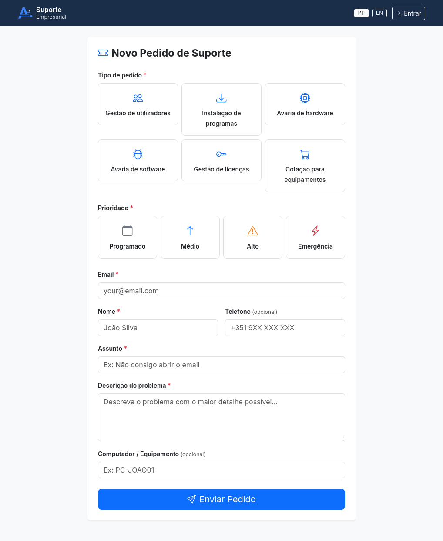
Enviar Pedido (221, 499)
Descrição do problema (134, 385)
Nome (109, 311)
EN (379, 13)
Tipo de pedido (122, 75)
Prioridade (115, 208)
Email (108, 274)
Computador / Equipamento (152, 453)
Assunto (112, 348)
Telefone (251, 311)
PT (361, 13)
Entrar (408, 13)
